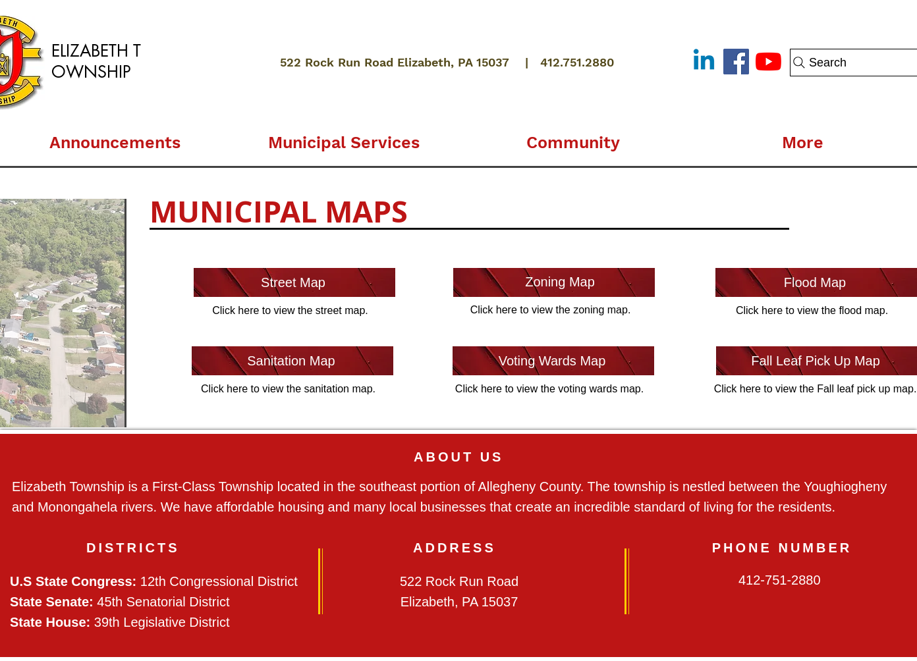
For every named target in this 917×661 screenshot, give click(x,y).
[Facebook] (736, 61)
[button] (343, 136)
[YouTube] (768, 61)
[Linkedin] (704, 61)
